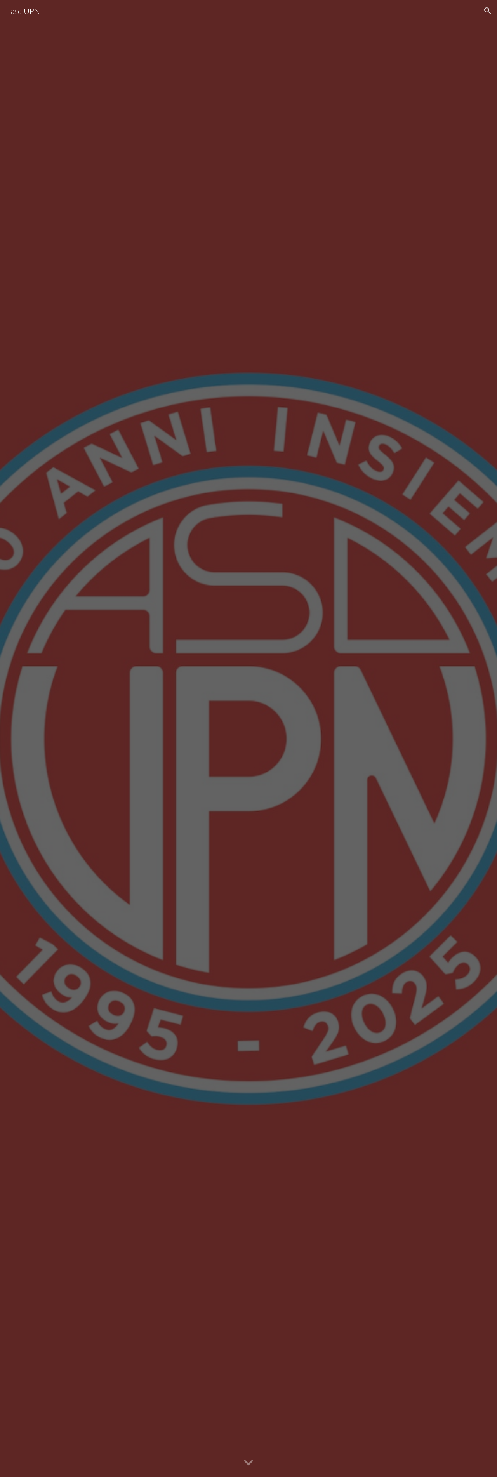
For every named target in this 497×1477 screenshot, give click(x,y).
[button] (487, 11)
